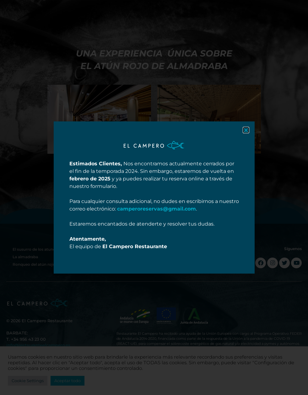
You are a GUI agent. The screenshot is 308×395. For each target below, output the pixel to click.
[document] (154, 197)
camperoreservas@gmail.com (156, 209)
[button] (246, 130)
